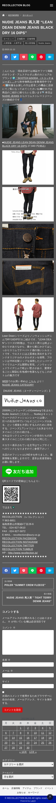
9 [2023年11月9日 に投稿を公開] (28, 733)
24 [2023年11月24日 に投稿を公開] (35, 743)
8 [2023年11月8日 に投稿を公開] (21, 733)
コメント (8, 627)
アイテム (27, 788)
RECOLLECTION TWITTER (18, 545)
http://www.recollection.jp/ (23, 553)
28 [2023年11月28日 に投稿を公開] (13, 747)
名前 (6, 660)
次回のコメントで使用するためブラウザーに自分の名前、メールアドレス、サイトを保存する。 (27, 699)
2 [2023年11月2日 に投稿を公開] (28, 728)
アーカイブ (7, 773)
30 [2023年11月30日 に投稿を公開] (28, 747)
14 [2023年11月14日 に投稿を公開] (13, 738)
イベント (49, 788)
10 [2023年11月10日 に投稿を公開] (35, 733)
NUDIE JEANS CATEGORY (18, 385)
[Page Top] (50, 797)
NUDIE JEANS (10, 96)
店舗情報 (15, 788)
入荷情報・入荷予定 (12, 43)
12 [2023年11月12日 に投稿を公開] (50, 733)
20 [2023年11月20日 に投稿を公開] (6, 743)
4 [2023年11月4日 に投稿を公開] (42, 728)
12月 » (33, 752)
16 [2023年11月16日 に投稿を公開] (28, 738)
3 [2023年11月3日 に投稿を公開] (35, 728)
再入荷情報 (30, 43)
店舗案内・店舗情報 (26, 39)
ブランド (38, 788)
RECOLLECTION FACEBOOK (19, 538)
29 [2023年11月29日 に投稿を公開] (20, 747)
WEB (5, 381)
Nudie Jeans (44, 43)
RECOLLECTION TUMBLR (17, 549)
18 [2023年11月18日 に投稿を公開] (42, 738)
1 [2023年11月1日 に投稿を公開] (21, 728)
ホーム (5, 788)
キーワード (33, 792)
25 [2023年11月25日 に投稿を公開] (42, 743)
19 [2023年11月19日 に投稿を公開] (50, 738)
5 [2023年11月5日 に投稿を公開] (50, 728)
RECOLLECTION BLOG (16, 5)
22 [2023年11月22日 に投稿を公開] (20, 743)
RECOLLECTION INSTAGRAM (20, 542)
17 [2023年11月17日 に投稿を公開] (35, 738)
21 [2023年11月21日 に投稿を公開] (13, 743)
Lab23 (33, 801)
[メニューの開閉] (51, 5)
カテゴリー (8, 760)
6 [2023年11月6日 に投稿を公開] (6, 733)
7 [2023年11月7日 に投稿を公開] (13, 733)
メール (7, 670)
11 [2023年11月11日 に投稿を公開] (42, 733)
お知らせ (21, 792)
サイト (6, 681)
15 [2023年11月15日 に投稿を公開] (20, 738)
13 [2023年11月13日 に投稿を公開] (6, 738)
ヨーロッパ (8, 39)
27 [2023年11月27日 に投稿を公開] (6, 747)
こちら (32, 381)
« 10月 (23, 752)
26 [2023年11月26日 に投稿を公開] (50, 743)
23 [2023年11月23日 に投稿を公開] (28, 743)
